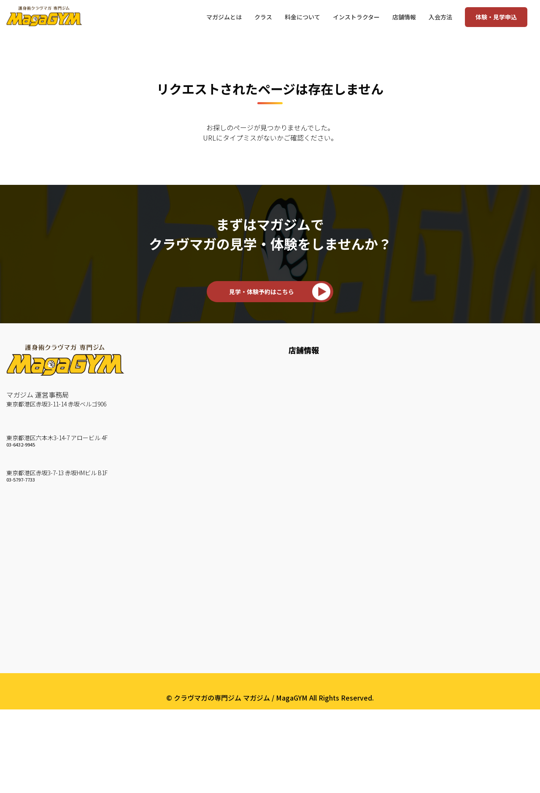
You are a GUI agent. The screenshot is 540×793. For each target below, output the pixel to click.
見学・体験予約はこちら (261, 291)
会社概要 (177, 657)
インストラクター (189, 369)
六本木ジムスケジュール (325, 383)
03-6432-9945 (20, 445)
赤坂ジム (19, 465)
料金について (309, 453)
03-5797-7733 (20, 482)
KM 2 (170, 467)
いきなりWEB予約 (316, 481)
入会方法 (304, 433)
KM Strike (177, 495)
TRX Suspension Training (201, 564)
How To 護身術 (185, 397)
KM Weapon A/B (188, 522)
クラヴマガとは (185, 411)
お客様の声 (179, 383)
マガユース (178, 634)
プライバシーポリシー (270, 768)
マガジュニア (182, 620)
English (173, 718)
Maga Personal (186, 606)
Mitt (169, 508)
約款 (169, 704)
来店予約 (302, 467)
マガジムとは (185, 349)
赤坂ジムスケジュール (322, 411)
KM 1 (170, 453)
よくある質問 (182, 676)
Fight (170, 592)
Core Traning (182, 578)
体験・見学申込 (496, 17)
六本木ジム (23, 428)
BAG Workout (183, 536)
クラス (173, 433)
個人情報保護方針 (189, 690)
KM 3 (170, 481)
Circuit (172, 550)
